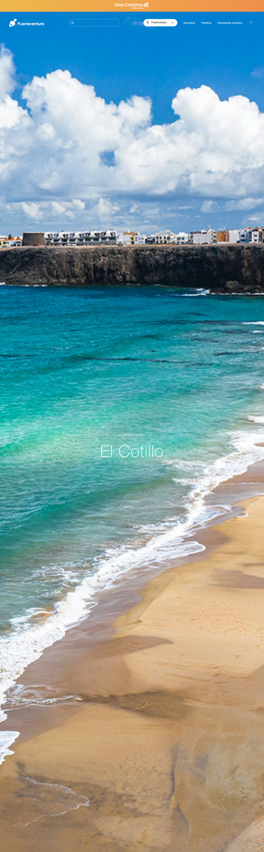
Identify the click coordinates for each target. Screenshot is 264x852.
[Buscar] (94, 23)
